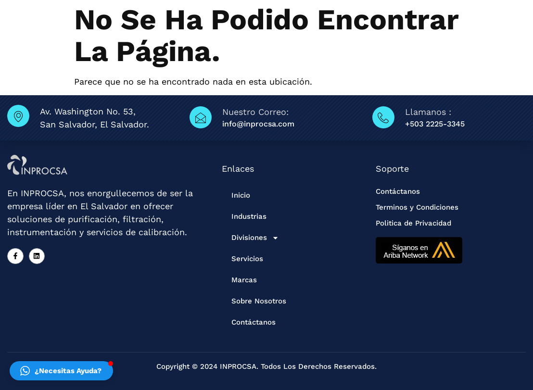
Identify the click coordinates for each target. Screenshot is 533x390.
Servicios (247, 258)
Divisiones (255, 237)
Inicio (240, 195)
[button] (61, 370)
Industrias (248, 216)
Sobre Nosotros (258, 301)
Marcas (244, 280)
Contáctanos (253, 322)
